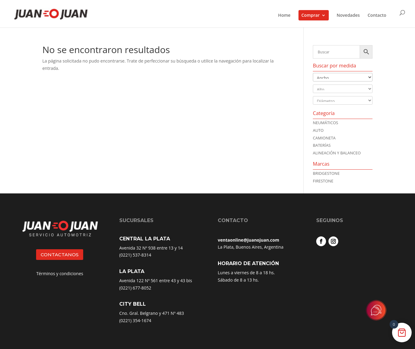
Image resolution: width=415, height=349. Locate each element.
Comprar (311, 15)
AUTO (318, 130)
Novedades (348, 15)
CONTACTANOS (60, 254)
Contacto (377, 15)
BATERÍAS (322, 145)
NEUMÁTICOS (325, 122)
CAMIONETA (324, 138)
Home (284, 15)
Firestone (323, 181)
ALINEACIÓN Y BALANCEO (337, 153)
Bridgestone (326, 173)
